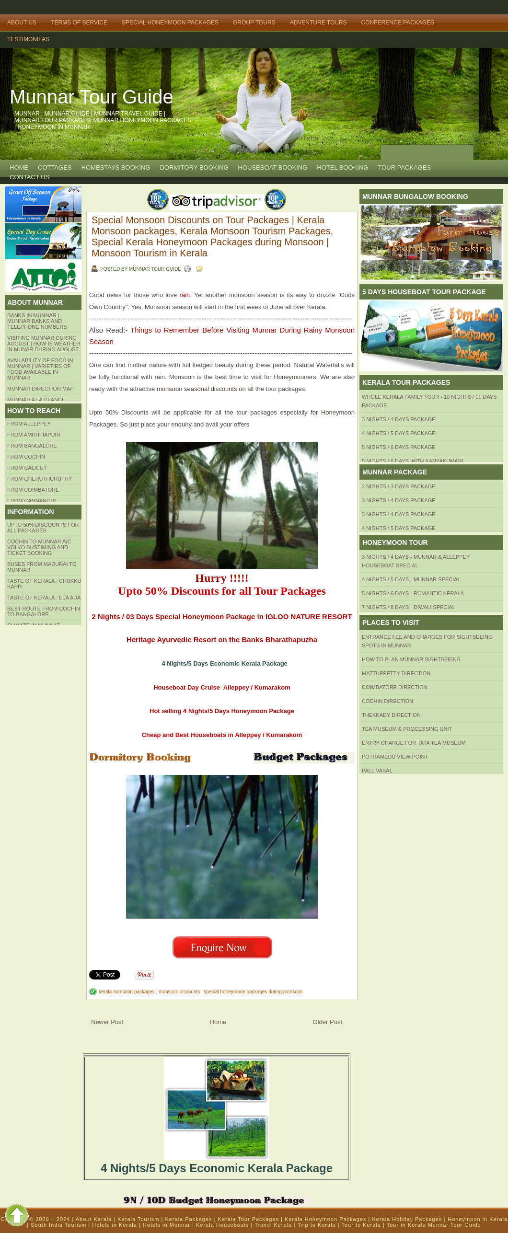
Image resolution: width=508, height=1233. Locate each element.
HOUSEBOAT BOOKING (273, 167)
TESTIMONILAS (28, 39)
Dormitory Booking (194, 167)
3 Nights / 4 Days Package (399, 419)
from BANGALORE (32, 446)
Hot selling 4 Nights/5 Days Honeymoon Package (222, 710)
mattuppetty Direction (396, 673)
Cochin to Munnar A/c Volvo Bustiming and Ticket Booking (39, 547)
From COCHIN (26, 457)
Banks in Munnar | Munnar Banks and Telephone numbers (37, 321)
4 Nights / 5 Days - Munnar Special (411, 579)
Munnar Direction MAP (40, 389)
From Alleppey (29, 423)
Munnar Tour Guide (91, 96)
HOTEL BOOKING (342, 167)
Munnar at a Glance (36, 400)
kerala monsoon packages (127, 991)
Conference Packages (397, 22)
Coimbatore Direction (394, 687)
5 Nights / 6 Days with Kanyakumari (412, 461)
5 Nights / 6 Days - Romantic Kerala (413, 593)
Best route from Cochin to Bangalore (43, 611)
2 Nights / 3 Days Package (399, 486)
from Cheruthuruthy (39, 479)
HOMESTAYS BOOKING (115, 167)
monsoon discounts (180, 991)
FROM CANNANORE (32, 501)
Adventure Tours (318, 22)
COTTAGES (55, 167)
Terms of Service (79, 22)
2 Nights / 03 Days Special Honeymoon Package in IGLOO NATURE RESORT (222, 616)
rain (183, 295)
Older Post (327, 1022)
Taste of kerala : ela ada (44, 597)
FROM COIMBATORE (33, 490)
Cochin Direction (387, 701)
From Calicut (27, 468)
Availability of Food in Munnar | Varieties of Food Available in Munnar (40, 368)
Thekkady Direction (391, 715)
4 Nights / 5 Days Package (399, 433)
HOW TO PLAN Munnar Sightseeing (411, 659)
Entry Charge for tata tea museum (414, 743)
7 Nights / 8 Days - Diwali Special (408, 607)
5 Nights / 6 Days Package (399, 447)
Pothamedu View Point (395, 757)
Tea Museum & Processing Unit (407, 729)
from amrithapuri (33, 435)
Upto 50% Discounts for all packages (43, 527)
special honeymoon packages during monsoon (253, 991)
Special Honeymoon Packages (170, 22)
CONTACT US (29, 177)
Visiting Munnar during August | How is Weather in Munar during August (43, 343)
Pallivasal (377, 770)
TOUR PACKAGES (404, 167)
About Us (21, 22)
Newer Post (107, 1022)
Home (19, 167)
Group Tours (254, 22)
